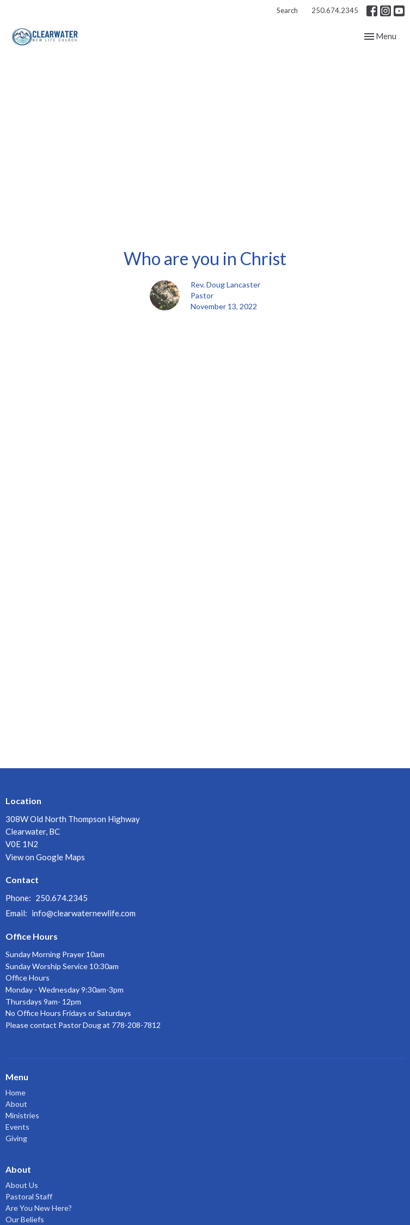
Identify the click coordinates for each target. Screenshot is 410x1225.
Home (15, 1092)
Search (287, 10)
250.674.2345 (334, 10)
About (16, 1103)
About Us (21, 1185)
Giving (16, 1138)
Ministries (22, 1115)
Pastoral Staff (28, 1196)
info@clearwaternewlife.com (84, 913)
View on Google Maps (45, 857)
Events (17, 1126)
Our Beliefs (24, 1219)
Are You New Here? (38, 1207)
